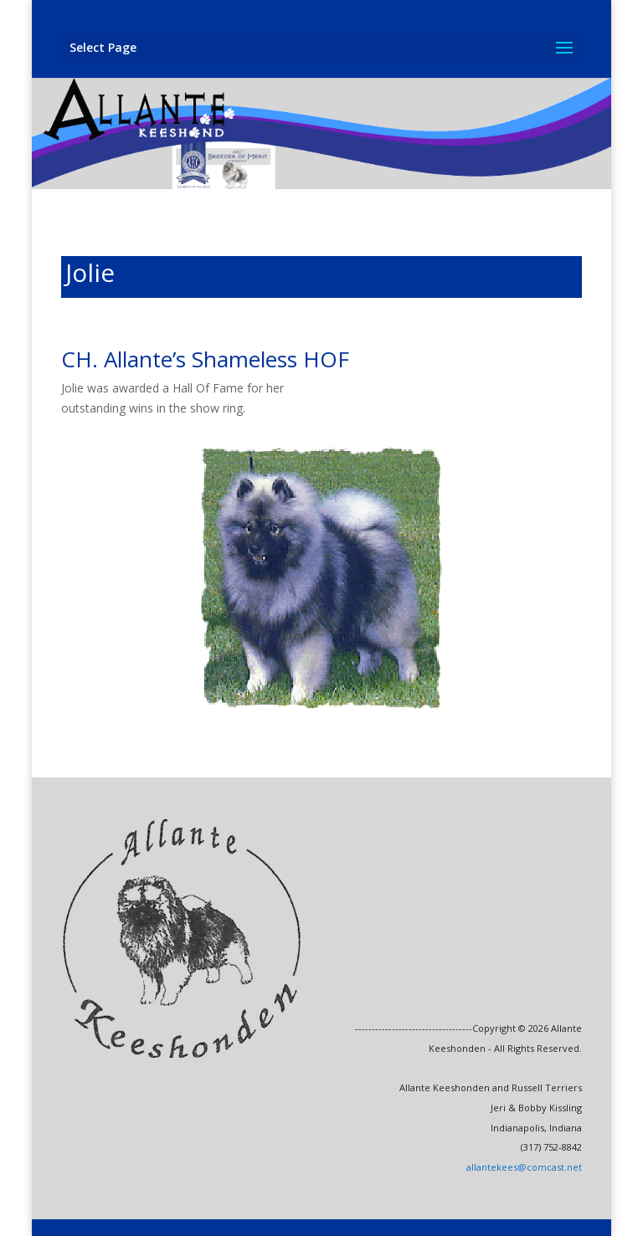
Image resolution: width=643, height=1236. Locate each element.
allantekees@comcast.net (524, 1167)
